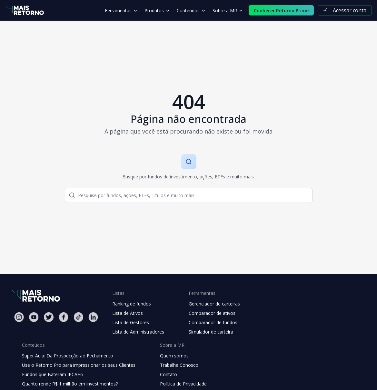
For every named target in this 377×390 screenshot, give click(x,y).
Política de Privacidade (183, 384)
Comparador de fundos (213, 322)
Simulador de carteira (211, 332)
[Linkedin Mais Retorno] (93, 317)
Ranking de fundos (131, 304)
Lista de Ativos (127, 313)
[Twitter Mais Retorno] (49, 317)
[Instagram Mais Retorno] (19, 317)
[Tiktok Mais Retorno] (78, 317)
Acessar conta (344, 10)
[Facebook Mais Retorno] (63, 317)
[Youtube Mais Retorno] (34, 317)
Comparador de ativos (212, 313)
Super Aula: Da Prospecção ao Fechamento (67, 356)
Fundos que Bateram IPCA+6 (52, 374)
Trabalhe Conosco (179, 365)
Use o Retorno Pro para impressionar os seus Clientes (78, 365)
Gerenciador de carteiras (214, 304)
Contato (168, 374)
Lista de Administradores (138, 332)
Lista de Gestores (130, 322)
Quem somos (174, 356)
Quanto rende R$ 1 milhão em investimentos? (70, 384)
